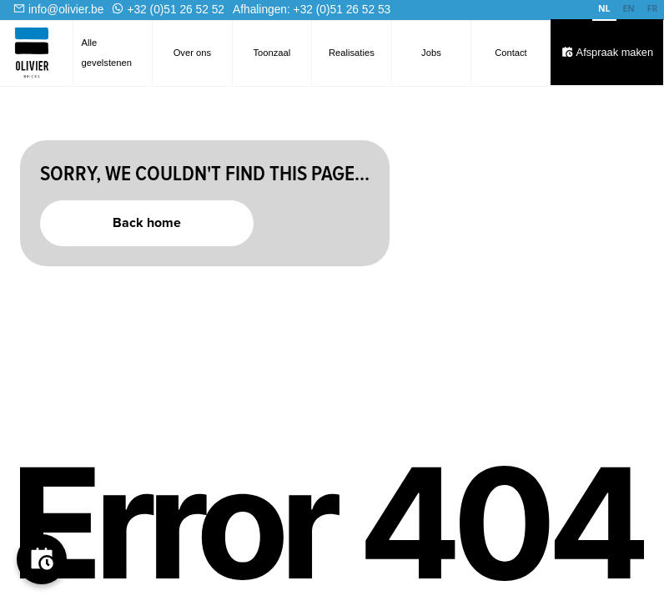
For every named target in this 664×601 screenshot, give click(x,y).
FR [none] (652, 8)
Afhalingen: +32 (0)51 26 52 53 (311, 9)
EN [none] (628, 8)
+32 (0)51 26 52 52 (175, 9)
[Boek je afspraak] (42, 559)
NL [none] (604, 8)
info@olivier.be (65, 9)
